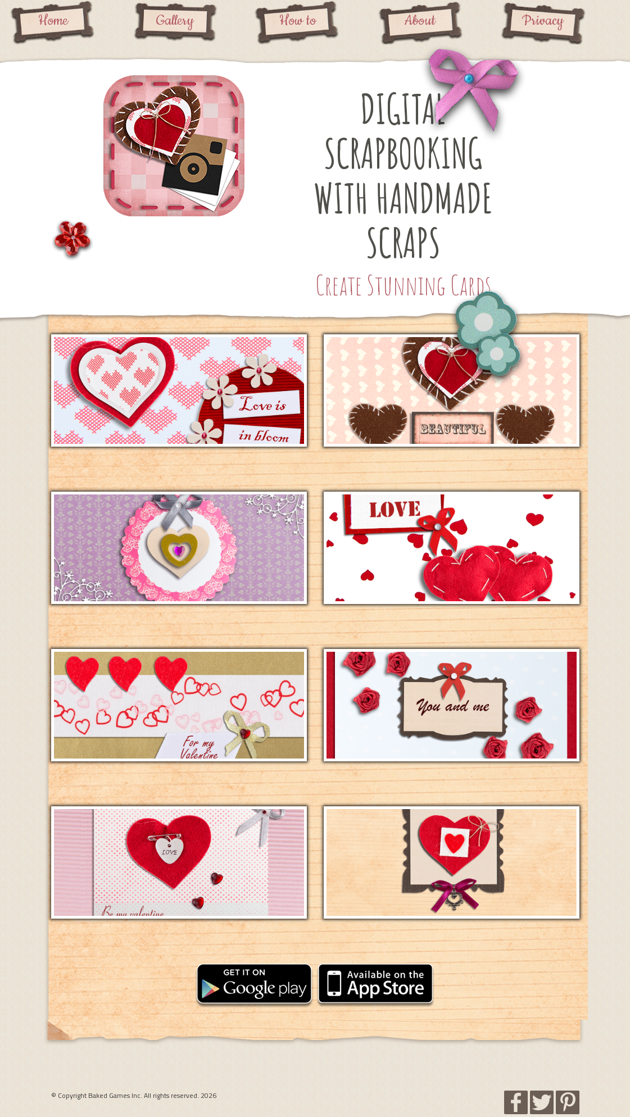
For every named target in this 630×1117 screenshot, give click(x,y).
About (420, 20)
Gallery (175, 20)
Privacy (543, 20)
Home (53, 20)
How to (297, 20)
